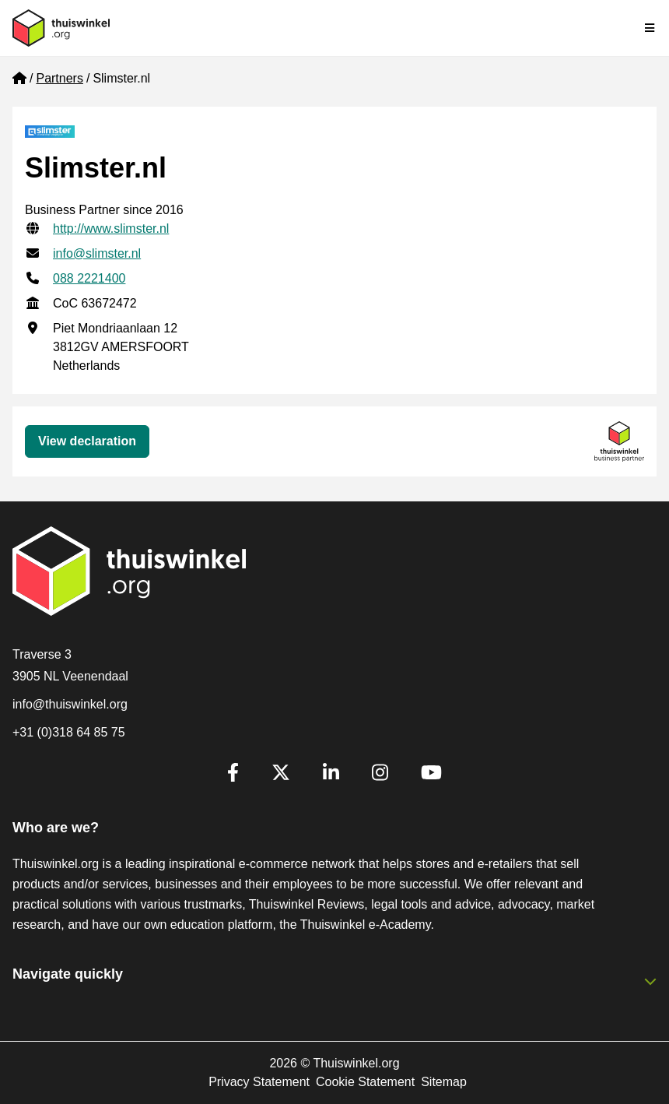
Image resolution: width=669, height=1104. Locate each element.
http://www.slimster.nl (111, 228)
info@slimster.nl (97, 253)
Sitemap (444, 1081)
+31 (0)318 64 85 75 (68, 732)
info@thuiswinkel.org (70, 704)
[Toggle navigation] (650, 28)
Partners (59, 78)
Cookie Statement (365, 1081)
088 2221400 (89, 278)
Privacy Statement (259, 1081)
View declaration (87, 441)
